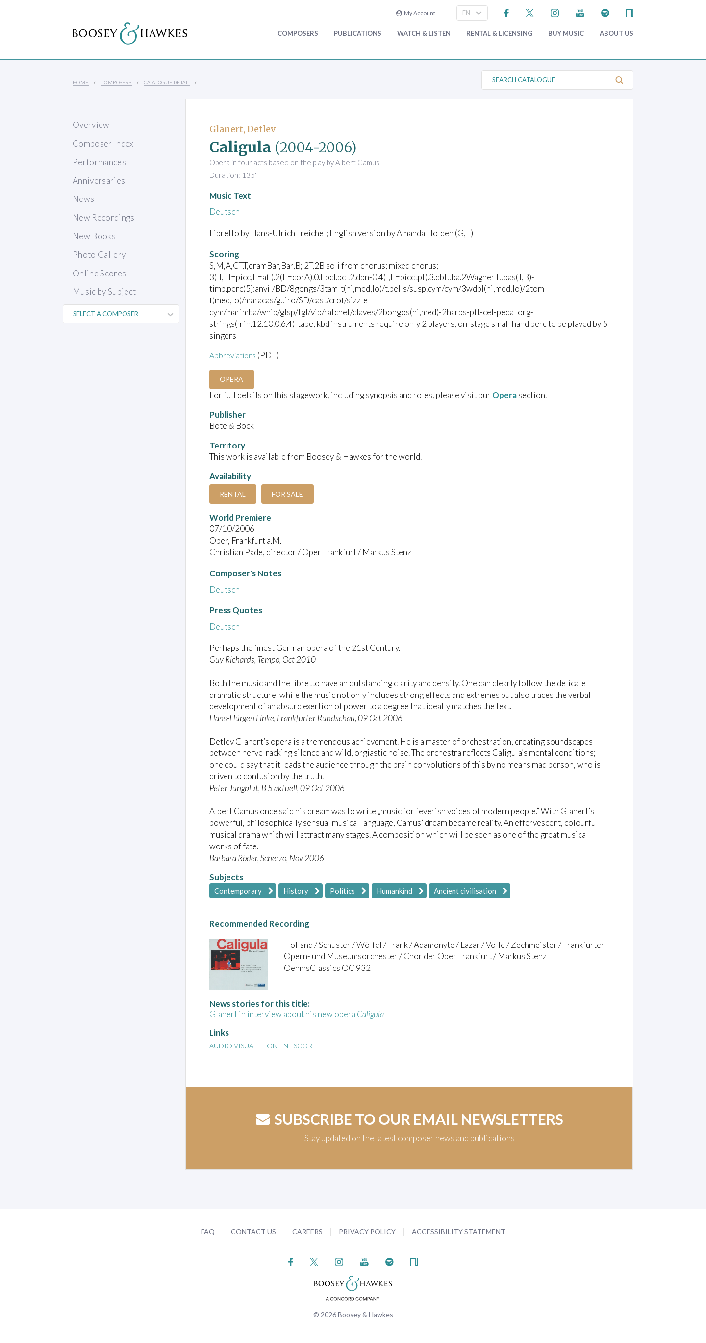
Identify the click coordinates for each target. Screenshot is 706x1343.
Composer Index (103, 143)
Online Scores (99, 273)
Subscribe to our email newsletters (409, 1119)
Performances (99, 162)
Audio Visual (233, 1046)
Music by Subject (104, 291)
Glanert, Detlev (242, 129)
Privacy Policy (367, 1231)
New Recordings (104, 217)
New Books (94, 236)
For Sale (294, 494)
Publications (357, 33)
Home (81, 82)
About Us (616, 33)
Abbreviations (234, 355)
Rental (235, 494)
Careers (307, 1231)
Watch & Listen (424, 33)
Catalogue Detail (167, 82)
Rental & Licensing (499, 33)
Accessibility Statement (458, 1231)
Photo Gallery (99, 254)
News (83, 199)
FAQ (208, 1231)
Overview (91, 125)
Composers (297, 33)
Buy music (566, 33)
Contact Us (253, 1231)
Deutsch (224, 211)
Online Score (291, 1046)
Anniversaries (99, 180)
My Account (415, 13)
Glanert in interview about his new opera (296, 1014)
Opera (234, 379)
